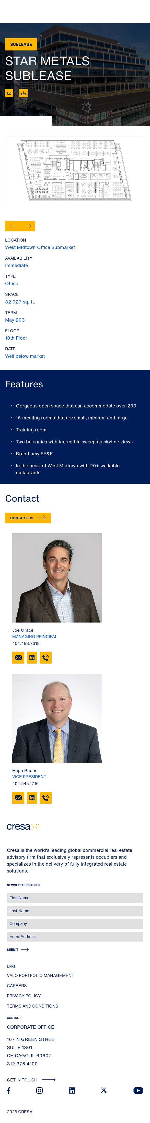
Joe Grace (22, 630)
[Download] (23, 93)
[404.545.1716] (46, 798)
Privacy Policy (24, 996)
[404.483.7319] (46, 658)
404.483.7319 (26, 643)
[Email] (9, 93)
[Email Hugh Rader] (18, 798)
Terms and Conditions (32, 1006)
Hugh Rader (24, 770)
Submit (12, 950)
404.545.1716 (25, 784)
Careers (17, 986)
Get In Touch (31, 1080)
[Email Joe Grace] (18, 658)
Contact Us (21, 518)
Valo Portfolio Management (40, 975)
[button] (12, 226)
